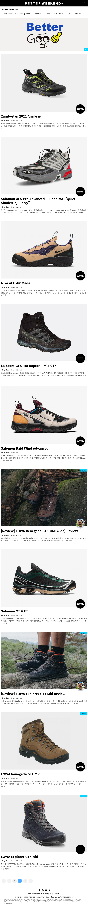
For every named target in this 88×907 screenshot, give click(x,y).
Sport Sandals (51, 14)
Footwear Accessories (73, 14)
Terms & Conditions (38, 893)
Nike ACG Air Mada (15, 283)
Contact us (57, 893)
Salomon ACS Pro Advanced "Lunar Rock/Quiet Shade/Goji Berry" (38, 200)
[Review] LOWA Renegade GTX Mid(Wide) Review (39, 530)
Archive (5, 9)
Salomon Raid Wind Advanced (24, 448)
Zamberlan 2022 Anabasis (21, 116)
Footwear (14, 9)
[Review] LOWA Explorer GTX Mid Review (33, 693)
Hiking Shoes (7, 14)
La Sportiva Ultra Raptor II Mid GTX (29, 365)
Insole (60, 14)
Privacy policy (49, 893)
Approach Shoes (37, 14)
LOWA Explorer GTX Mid (19, 856)
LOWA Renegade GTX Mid (20, 774)
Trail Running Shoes (22, 14)
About (29, 893)
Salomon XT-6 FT (14, 611)
